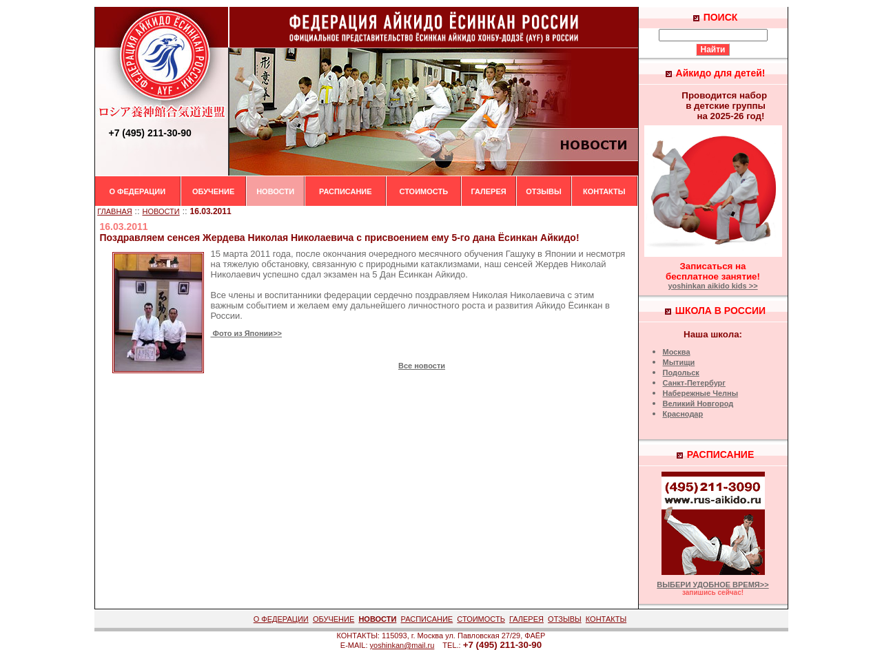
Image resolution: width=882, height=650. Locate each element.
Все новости (421, 365)
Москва (676, 352)
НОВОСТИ (275, 191)
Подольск (681, 372)
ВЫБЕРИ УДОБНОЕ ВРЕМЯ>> (712, 584)
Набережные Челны (701, 393)
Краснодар (683, 414)
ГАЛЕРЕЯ (488, 191)
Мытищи (679, 362)
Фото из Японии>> (246, 333)
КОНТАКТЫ (604, 191)
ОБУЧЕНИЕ (213, 191)
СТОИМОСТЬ (423, 191)
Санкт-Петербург (694, 383)
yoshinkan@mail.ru (402, 645)
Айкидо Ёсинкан (568, 305)
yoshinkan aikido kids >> (712, 286)
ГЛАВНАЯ (114, 211)
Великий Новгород (698, 403)
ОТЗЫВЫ (544, 191)
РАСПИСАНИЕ (345, 191)
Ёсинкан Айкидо (431, 274)
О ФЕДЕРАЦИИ (138, 191)
